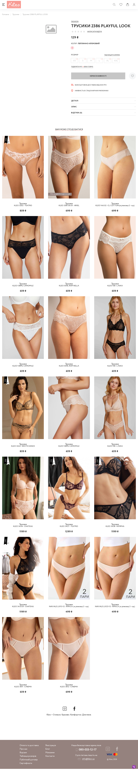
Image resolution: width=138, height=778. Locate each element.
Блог (47, 758)
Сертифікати (26, 772)
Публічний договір (29, 768)
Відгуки (23, 761)
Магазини (50, 761)
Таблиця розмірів (28, 765)
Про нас (23, 758)
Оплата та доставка (29, 754)
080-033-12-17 (87, 759)
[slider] (78, 32)
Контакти (50, 765)
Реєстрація (50, 754)
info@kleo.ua (88, 768)
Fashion (74, 21)
